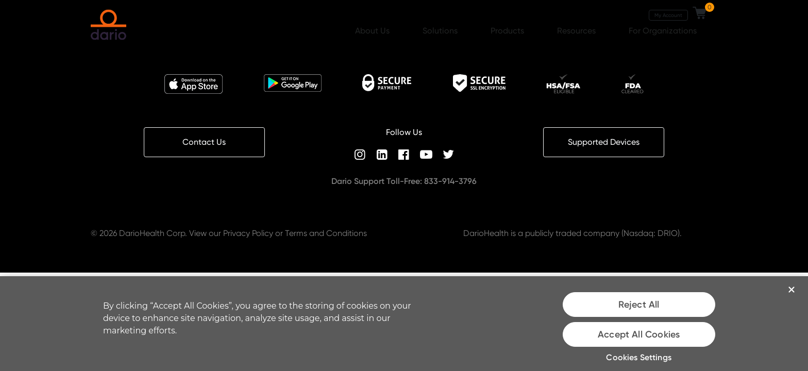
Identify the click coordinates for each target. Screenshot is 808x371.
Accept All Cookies (639, 334)
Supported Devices (603, 142)
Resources (577, 31)
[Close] (791, 289)
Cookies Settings (638, 357)
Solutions (441, 31)
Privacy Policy (248, 233)
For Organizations (664, 31)
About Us (373, 31)
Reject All (639, 304)
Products (508, 31)
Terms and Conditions (326, 233)
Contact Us (204, 142)
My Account (668, 15)
